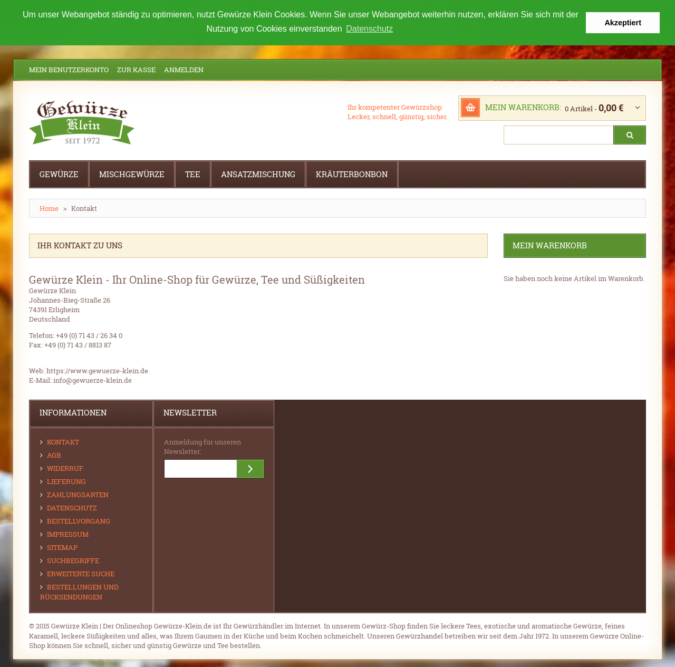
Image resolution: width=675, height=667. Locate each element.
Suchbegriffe (73, 560)
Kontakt (63, 441)
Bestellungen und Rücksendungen (79, 591)
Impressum (68, 533)
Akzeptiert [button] (622, 22)
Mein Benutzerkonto (69, 69)
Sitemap (62, 547)
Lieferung (66, 481)
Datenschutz (72, 507)
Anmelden (184, 69)
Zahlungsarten (78, 494)
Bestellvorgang (78, 520)
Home (49, 207)
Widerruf (65, 467)
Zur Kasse (136, 69)
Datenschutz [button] (369, 28)
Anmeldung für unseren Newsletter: (202, 446)
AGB (54, 454)
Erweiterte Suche (80, 573)
